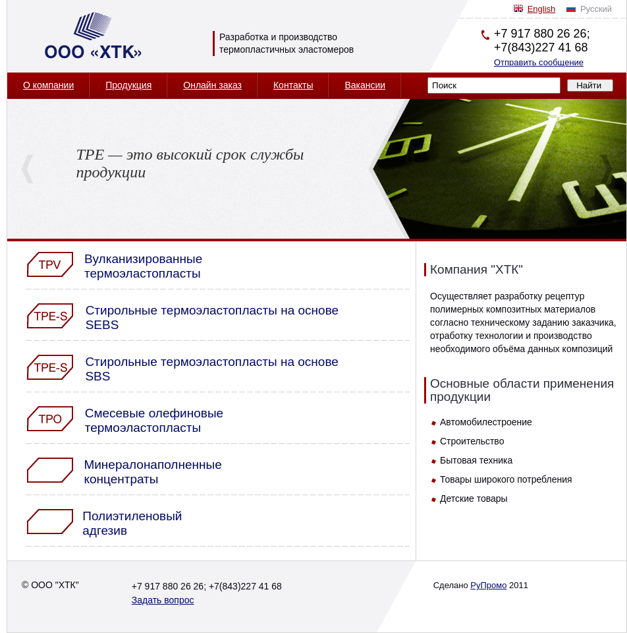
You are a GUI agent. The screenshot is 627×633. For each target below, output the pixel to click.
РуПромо (488, 585)
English (542, 9)
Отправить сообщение (539, 62)
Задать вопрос (163, 600)
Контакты (293, 85)
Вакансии (364, 85)
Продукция (128, 85)
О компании (48, 85)
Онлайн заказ (212, 85)
